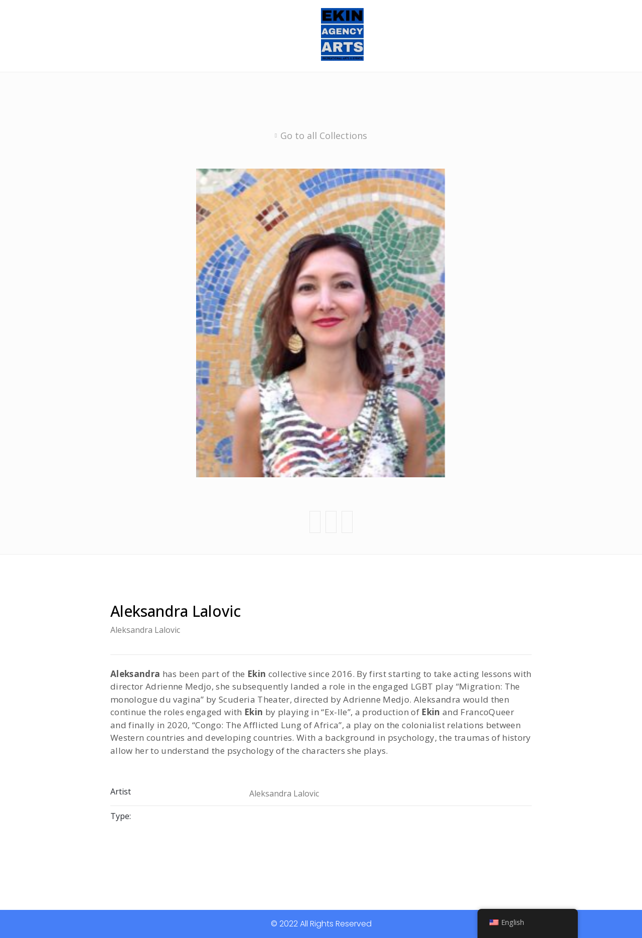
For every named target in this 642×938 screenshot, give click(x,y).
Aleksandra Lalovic (145, 629)
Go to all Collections (323, 135)
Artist (120, 792)
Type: (120, 816)
